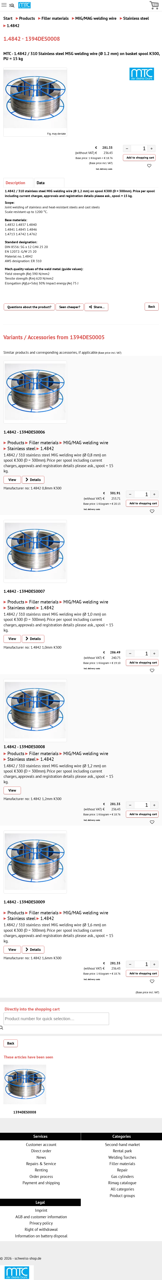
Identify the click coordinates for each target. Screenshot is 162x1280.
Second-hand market (122, 1144)
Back (151, 306)
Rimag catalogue (122, 1182)
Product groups (122, 1195)
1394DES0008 (24, 1112)
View (12, 479)
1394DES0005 (87, 337)
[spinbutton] (136, 149)
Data (41, 182)
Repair (122, 1169)
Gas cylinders (122, 1176)
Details (32, 479)
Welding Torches (122, 1157)
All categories (122, 1189)
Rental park (122, 1150)
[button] (151, 148)
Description (15, 182)
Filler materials (122, 1163)
